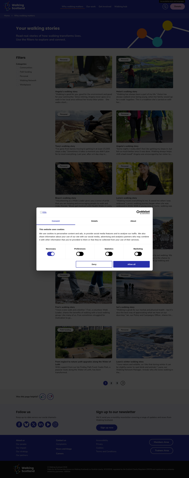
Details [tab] (94, 221)
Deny (94, 264)
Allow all (132, 264)
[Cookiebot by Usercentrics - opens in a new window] (138, 212)
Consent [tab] (56, 221)
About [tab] (133, 221)
